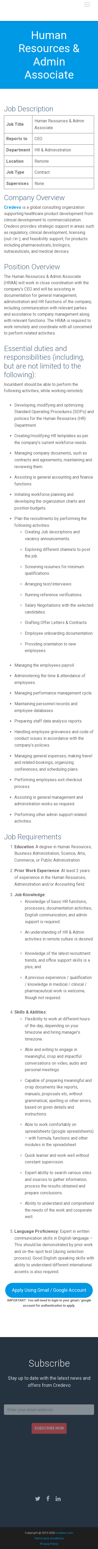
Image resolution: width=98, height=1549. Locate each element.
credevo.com (64, 1533)
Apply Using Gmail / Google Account (49, 1290)
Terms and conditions (49, 1538)
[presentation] (49, 1460)
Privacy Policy (49, 1544)
